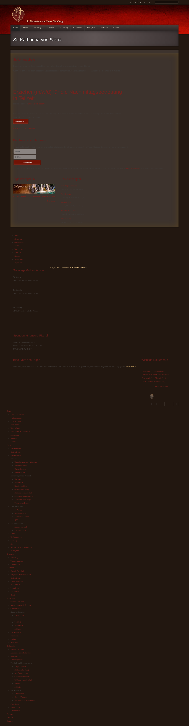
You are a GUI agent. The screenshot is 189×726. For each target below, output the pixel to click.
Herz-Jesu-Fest (66, 202)
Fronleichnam (66, 194)
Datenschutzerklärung (132, 168)
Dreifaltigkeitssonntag (69, 186)
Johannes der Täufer (68, 211)
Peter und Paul (66, 219)
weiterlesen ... (20, 121)
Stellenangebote (37, 104)
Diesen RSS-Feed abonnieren (24, 129)
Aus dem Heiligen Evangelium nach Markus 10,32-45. (34, 196)
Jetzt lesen (51, 201)
